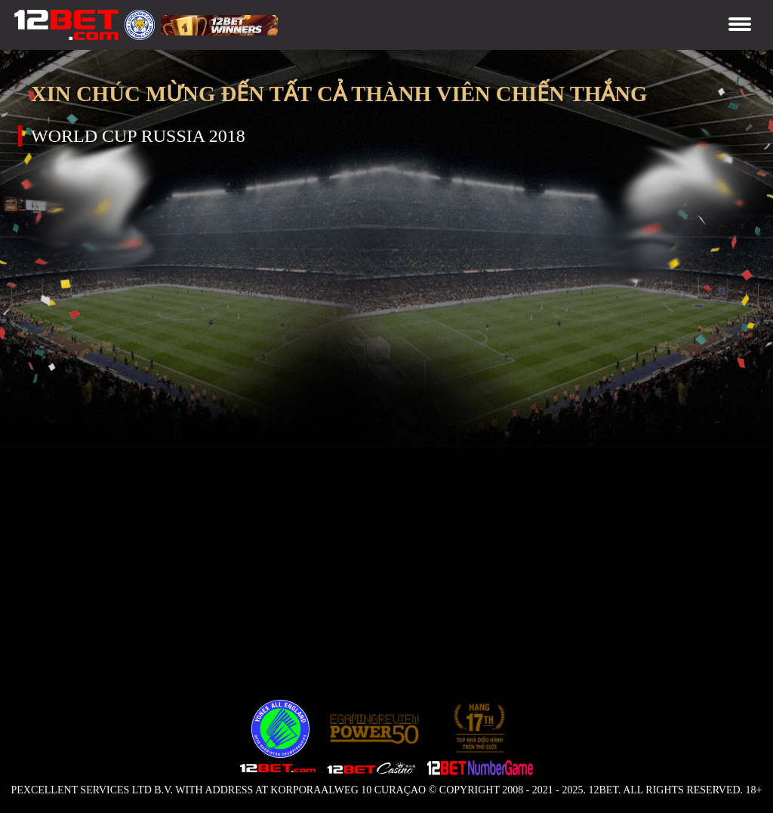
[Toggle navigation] (740, 25)
